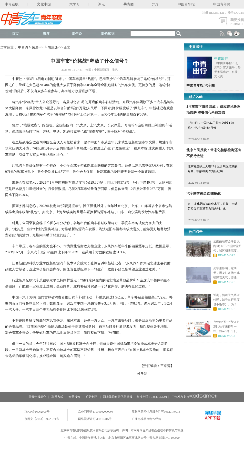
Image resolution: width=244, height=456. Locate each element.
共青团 (128, 4)
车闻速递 (51, 47)
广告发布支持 (195, 396)
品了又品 (196, 96)
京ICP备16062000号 (37, 411)
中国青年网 (221, 4)
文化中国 (44, 4)
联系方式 (57, 396)
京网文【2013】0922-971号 (41, 419)
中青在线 (12, 4)
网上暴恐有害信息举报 (117, 396)
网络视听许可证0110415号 (95, 419)
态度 (46, 34)
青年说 (77, 34)
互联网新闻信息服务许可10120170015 (156, 411)
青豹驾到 (107, 34)
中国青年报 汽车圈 (200, 85)
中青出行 (221, 58)
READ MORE (226, 255)
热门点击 (196, 232)
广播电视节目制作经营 (146, 419)
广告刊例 (92, 396)
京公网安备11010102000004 (95, 411)
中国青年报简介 (36, 396)
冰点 (101, 4)
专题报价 (74, 396)
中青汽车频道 (28, 47)
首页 (15, 34)
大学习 (74, 4)
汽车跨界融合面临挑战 (203, 193)
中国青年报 (186, 4)
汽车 (155, 4)
